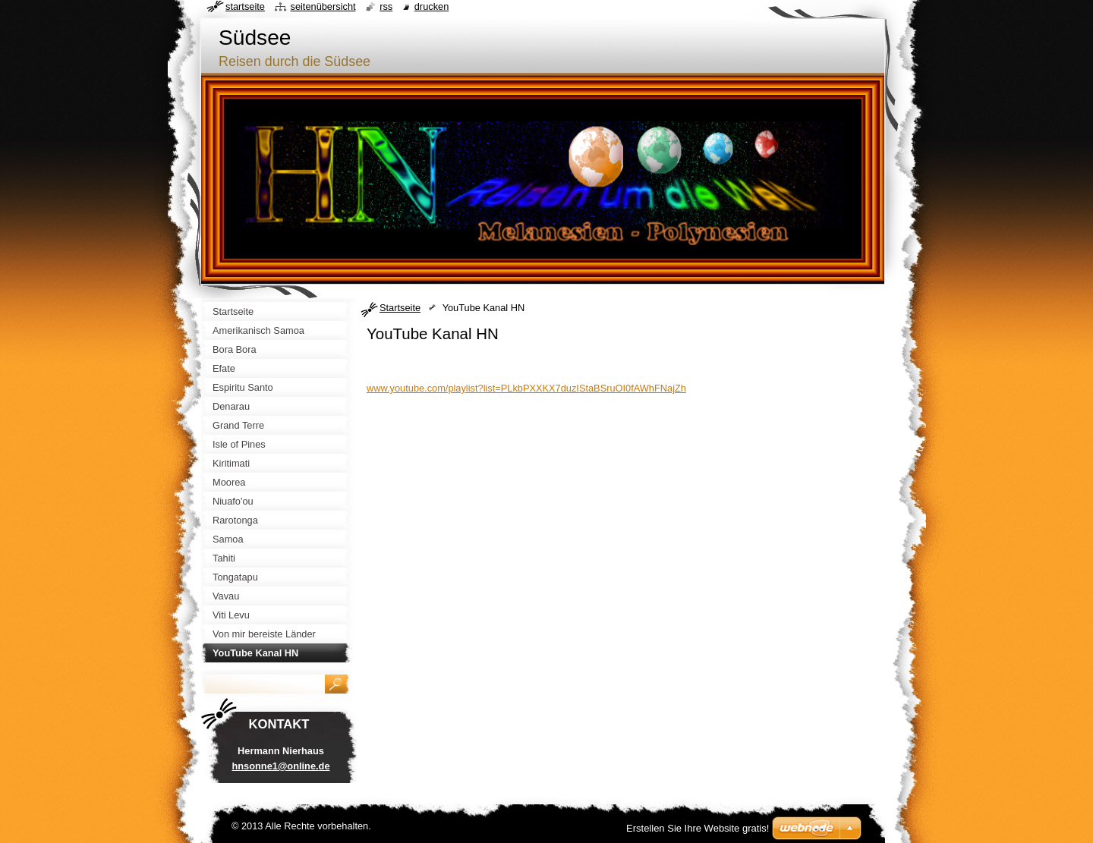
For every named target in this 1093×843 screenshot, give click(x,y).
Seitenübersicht (322, 6)
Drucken (431, 6)
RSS (386, 6)
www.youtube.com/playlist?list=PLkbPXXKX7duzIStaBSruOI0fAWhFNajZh (526, 388)
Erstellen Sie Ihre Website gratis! (697, 828)
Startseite (400, 307)
